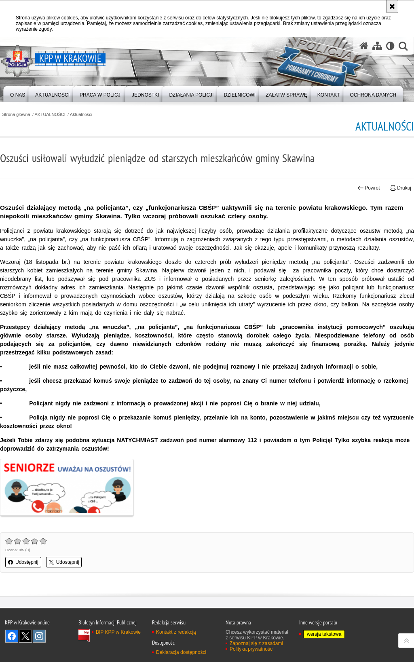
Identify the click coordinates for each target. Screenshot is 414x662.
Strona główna (16, 114)
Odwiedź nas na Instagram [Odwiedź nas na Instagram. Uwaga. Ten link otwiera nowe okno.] (39, 636)
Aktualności (81, 114)
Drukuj (400, 188)
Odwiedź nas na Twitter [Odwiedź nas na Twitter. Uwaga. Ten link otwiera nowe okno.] (25, 636)
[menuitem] (17, 93)
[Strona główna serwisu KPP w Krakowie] (363, 46)
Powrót (368, 188)
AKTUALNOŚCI (50, 114)
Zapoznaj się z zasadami (256, 643)
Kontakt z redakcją (176, 632)
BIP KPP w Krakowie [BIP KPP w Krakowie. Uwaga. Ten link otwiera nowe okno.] (118, 632)
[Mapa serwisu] (377, 46)
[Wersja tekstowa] (390, 46)
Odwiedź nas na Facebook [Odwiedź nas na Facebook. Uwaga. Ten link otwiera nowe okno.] (11, 636)
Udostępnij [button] (23, 562)
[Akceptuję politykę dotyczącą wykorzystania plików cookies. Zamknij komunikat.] (392, 6)
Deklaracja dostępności (181, 652)
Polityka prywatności (252, 649)
